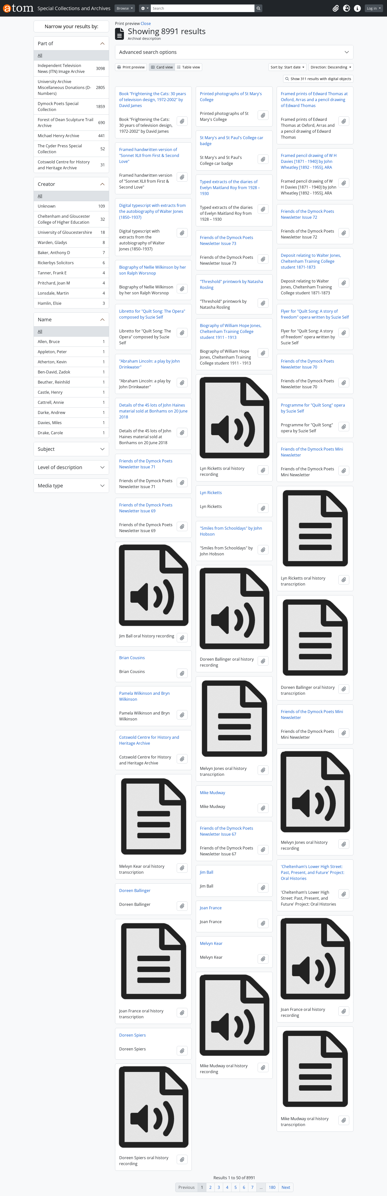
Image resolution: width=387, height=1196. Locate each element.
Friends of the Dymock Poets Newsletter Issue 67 (226, 831)
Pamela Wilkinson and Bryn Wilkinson (144, 696)
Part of (45, 43)
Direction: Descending (329, 67)
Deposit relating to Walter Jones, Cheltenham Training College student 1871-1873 (311, 261)
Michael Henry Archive (71, 137)
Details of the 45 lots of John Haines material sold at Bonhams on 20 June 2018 (153, 411)
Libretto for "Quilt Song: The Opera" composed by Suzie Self (152, 314)
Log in (372, 8)
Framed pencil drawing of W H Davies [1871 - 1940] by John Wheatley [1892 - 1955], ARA (309, 161)
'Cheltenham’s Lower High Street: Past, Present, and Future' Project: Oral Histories (312, 872)
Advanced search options (148, 52)
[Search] (203, 8)
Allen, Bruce (71, 343)
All (40, 55)
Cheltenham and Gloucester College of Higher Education (71, 219)
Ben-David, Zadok (71, 373)
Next (286, 1187)
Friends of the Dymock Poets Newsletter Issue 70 (307, 364)
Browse (123, 8)
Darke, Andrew (71, 414)
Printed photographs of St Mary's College (231, 96)
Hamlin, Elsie (71, 304)
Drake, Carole (71, 434)
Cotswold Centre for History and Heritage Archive (71, 165)
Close (146, 23)
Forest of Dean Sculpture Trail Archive (71, 122)
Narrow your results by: (71, 26)
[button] (335, 8)
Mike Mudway (212, 792)
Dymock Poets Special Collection (71, 106)
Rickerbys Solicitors (71, 264)
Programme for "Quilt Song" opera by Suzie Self (313, 408)
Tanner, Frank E (71, 274)
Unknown (71, 207)
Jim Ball (206, 872)
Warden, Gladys (71, 243)
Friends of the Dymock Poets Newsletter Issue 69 (146, 508)
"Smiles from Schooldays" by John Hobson (231, 531)
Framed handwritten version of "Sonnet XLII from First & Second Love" (149, 155)
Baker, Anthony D (71, 254)
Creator (46, 184)
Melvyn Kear (211, 943)
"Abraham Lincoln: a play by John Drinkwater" (149, 364)
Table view (188, 67)
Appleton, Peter (71, 353)
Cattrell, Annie (71, 403)
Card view (162, 67)
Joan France (211, 908)
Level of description (60, 467)
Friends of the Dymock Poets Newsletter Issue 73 (226, 240)
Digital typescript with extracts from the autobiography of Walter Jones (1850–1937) (152, 211)
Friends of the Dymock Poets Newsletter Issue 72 (307, 214)
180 (272, 1187)
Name (45, 319)
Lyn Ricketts (211, 492)
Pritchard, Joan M (71, 284)
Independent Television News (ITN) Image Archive (71, 68)
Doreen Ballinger (135, 890)
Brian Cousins (132, 657)
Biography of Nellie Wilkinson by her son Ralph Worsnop (152, 270)
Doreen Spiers (132, 1035)
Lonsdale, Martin (71, 294)
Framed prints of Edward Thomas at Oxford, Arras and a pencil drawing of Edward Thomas (314, 99)
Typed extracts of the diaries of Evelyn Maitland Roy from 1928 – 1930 (230, 187)
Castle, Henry (71, 393)
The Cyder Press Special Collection (71, 148)
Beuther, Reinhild (71, 383)
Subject (46, 449)
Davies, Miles (71, 424)
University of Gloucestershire (71, 233)
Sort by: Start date (286, 67)
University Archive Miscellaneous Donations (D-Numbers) (71, 87)
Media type (50, 485)
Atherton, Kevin (71, 363)
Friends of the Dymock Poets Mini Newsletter (312, 452)
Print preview (131, 67)
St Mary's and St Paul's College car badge (231, 140)
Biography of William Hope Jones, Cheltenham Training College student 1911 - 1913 (230, 331)
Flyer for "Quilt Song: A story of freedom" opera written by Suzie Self (315, 314)
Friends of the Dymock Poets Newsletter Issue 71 (146, 464)
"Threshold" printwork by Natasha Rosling (231, 284)
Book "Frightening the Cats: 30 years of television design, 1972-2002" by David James (152, 99)
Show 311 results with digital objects (318, 78)
